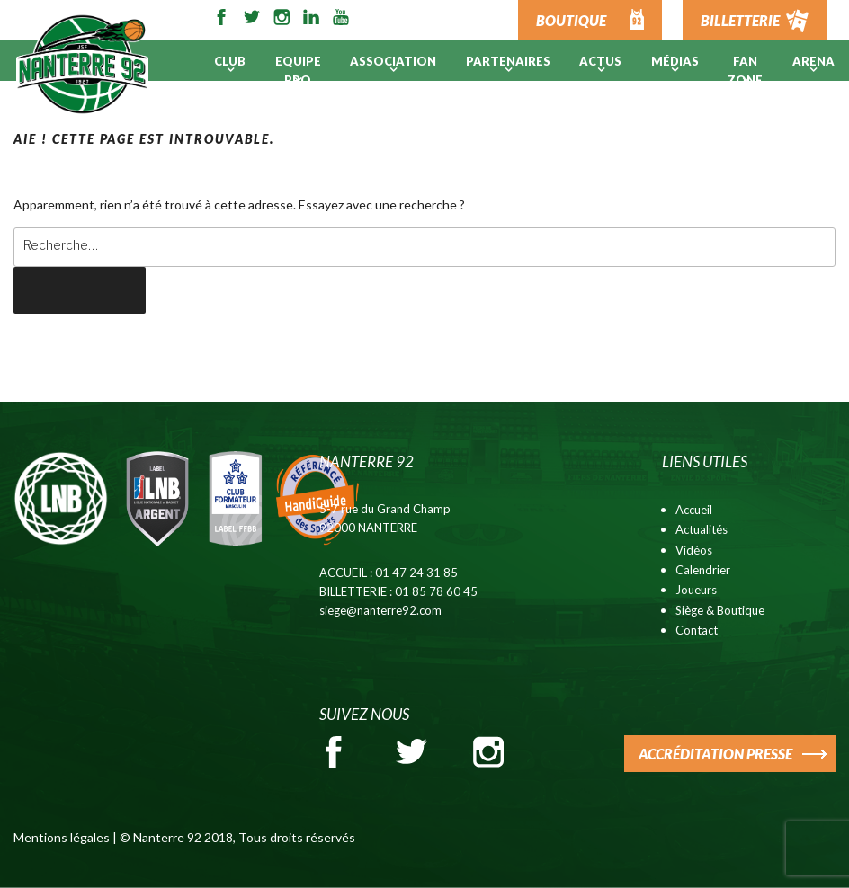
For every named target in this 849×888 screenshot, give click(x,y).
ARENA (813, 61)
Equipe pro (298, 70)
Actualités (701, 529)
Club (230, 61)
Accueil (693, 509)
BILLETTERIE (740, 20)
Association (393, 61)
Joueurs (696, 589)
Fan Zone (745, 70)
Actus (600, 61)
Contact (696, 630)
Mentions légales (61, 837)
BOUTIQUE (571, 20)
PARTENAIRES (508, 61)
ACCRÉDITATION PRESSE (715, 753)
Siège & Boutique (719, 610)
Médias (675, 61)
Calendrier (702, 570)
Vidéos (693, 550)
